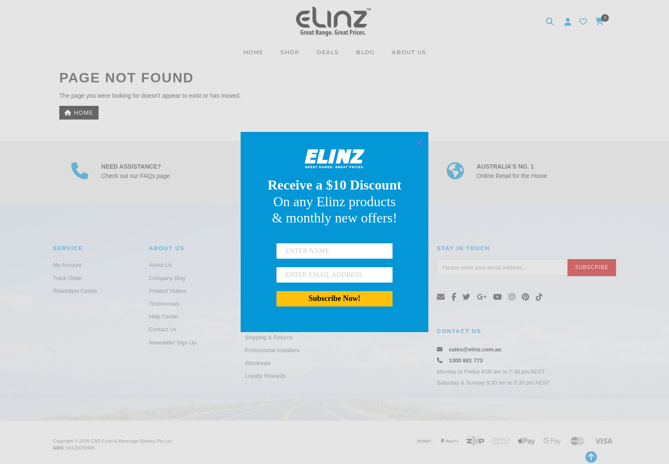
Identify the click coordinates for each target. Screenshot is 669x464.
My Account (67, 265)
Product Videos (167, 291)
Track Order (67, 278)
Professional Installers (272, 350)
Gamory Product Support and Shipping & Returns (281, 333)
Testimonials (164, 304)
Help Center (163, 316)
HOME (253, 52)
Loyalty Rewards (265, 376)
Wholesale (258, 363)
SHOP (290, 52)
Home (78, 112)
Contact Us (162, 329)
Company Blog (167, 278)
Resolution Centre (75, 291)
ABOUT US (409, 52)
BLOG (365, 52)
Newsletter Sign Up (172, 342)
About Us (160, 265)
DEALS (328, 52)
